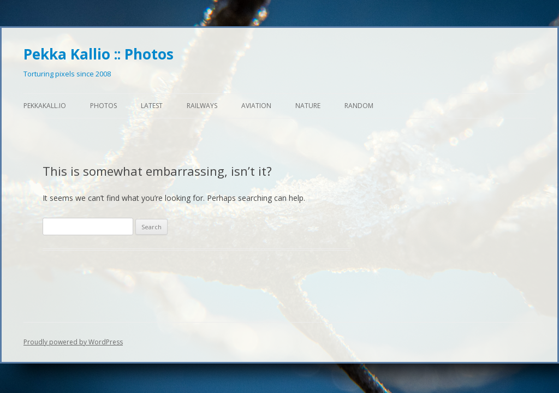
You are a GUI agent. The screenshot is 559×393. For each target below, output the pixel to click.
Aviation (256, 105)
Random (358, 105)
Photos (103, 105)
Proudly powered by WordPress (73, 342)
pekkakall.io (44, 105)
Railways (202, 105)
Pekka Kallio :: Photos (98, 54)
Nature (307, 105)
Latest (152, 105)
